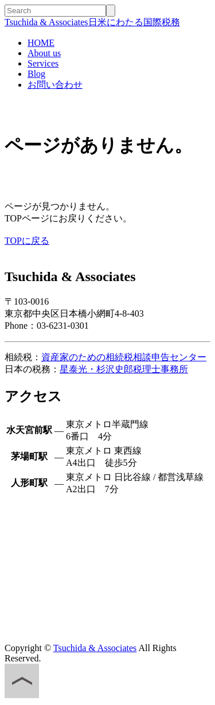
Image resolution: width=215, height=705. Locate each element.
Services (43, 63)
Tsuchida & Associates (95, 648)
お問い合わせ (55, 84)
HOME (41, 43)
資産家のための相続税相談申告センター (123, 357)
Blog (36, 74)
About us (44, 53)
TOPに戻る (27, 241)
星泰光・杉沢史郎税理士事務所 (124, 369)
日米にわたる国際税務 (92, 22)
